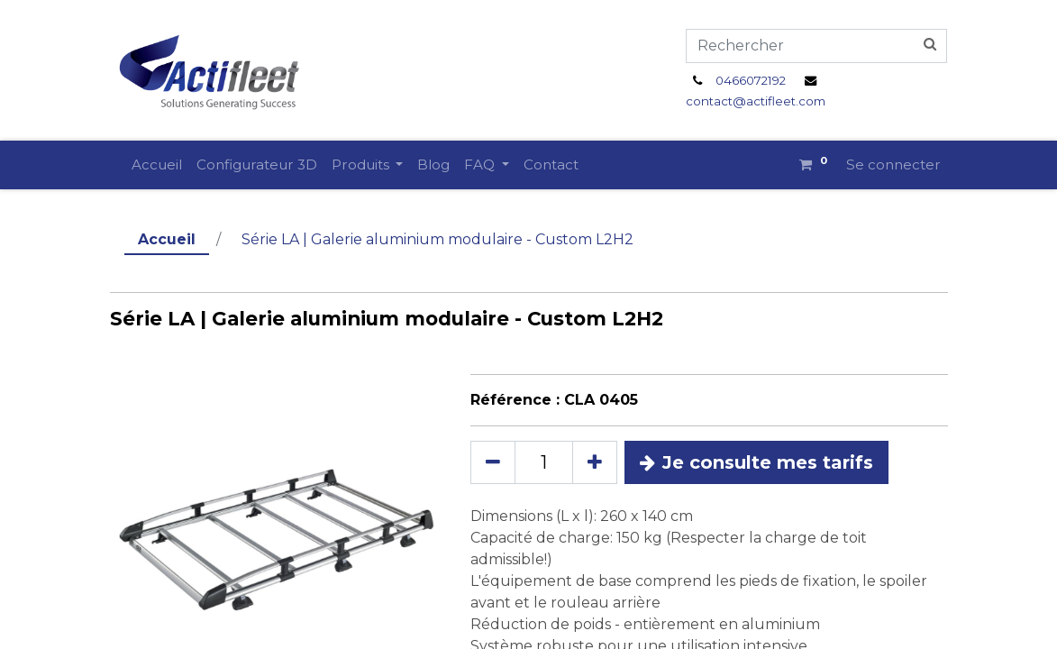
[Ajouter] (594, 462)
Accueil (167, 239)
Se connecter (893, 164)
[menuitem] (156, 165)
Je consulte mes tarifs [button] (756, 462)
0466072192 (750, 80)
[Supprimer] (492, 462)
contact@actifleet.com (755, 101)
